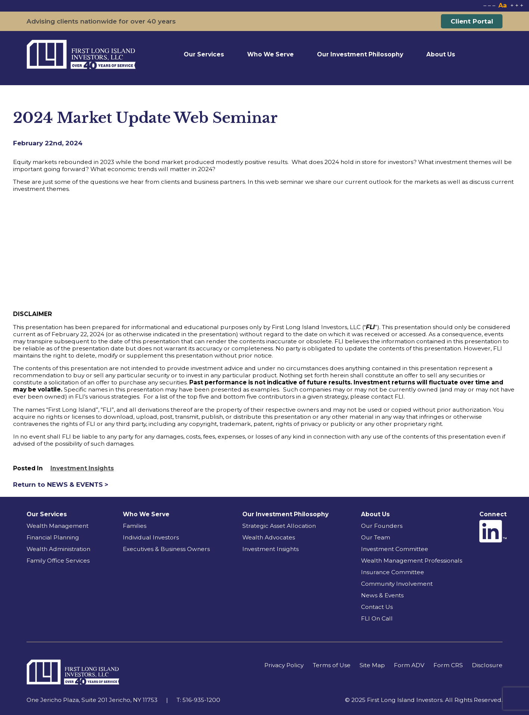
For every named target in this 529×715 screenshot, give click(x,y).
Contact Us (377, 606)
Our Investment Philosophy (360, 54)
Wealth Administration (58, 548)
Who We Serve (270, 54)
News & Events (382, 595)
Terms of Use (332, 665)
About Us (440, 54)
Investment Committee (394, 548)
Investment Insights (82, 468)
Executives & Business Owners (166, 548)
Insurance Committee (392, 572)
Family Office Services (58, 560)
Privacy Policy (284, 665)
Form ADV (409, 665)
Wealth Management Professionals (411, 560)
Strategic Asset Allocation (279, 525)
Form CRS (448, 665)
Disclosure (487, 665)
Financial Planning (53, 537)
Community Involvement (397, 583)
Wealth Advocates (268, 537)
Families (134, 525)
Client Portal (472, 21)
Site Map (372, 665)
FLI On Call (377, 618)
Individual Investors (151, 537)
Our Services (204, 54)
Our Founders (381, 525)
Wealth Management (57, 525)
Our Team (375, 537)
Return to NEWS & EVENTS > (60, 484)
